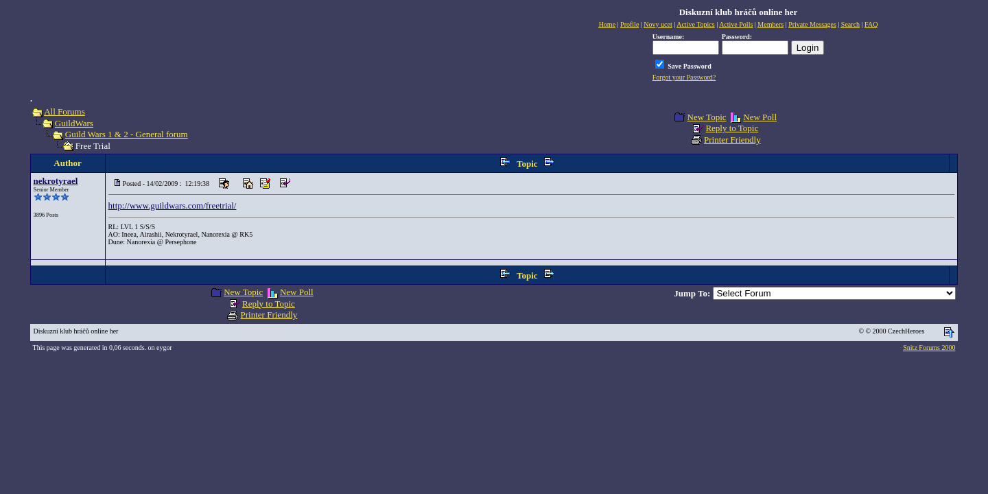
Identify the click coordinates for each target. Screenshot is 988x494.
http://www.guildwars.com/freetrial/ (172, 205)
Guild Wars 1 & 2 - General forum (126, 134)
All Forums (64, 111)
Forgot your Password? (684, 77)
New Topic (707, 117)
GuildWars (74, 123)
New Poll (760, 117)
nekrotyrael (56, 181)
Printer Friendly (732, 139)
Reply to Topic (731, 128)
